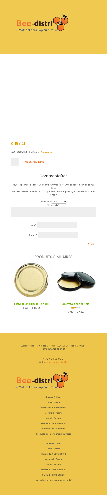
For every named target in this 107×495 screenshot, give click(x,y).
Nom (33, 225)
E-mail (33, 235)
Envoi (91, 244)
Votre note (46, 201)
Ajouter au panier (35, 162)
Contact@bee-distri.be (56, 362)
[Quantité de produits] (15, 162)
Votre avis (53, 205)
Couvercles (46, 152)
